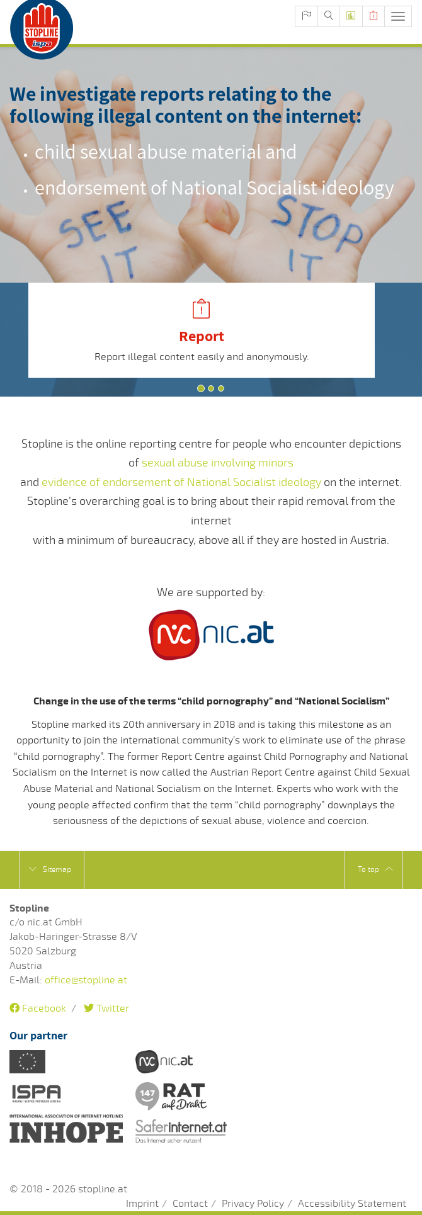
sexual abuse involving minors (218, 463)
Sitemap (50, 869)
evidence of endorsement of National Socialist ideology (181, 482)
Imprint (142, 1203)
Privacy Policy (253, 1203)
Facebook (37, 1008)
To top (375, 869)
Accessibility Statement (352, 1203)
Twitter (106, 1008)
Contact (190, 1203)
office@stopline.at (86, 980)
